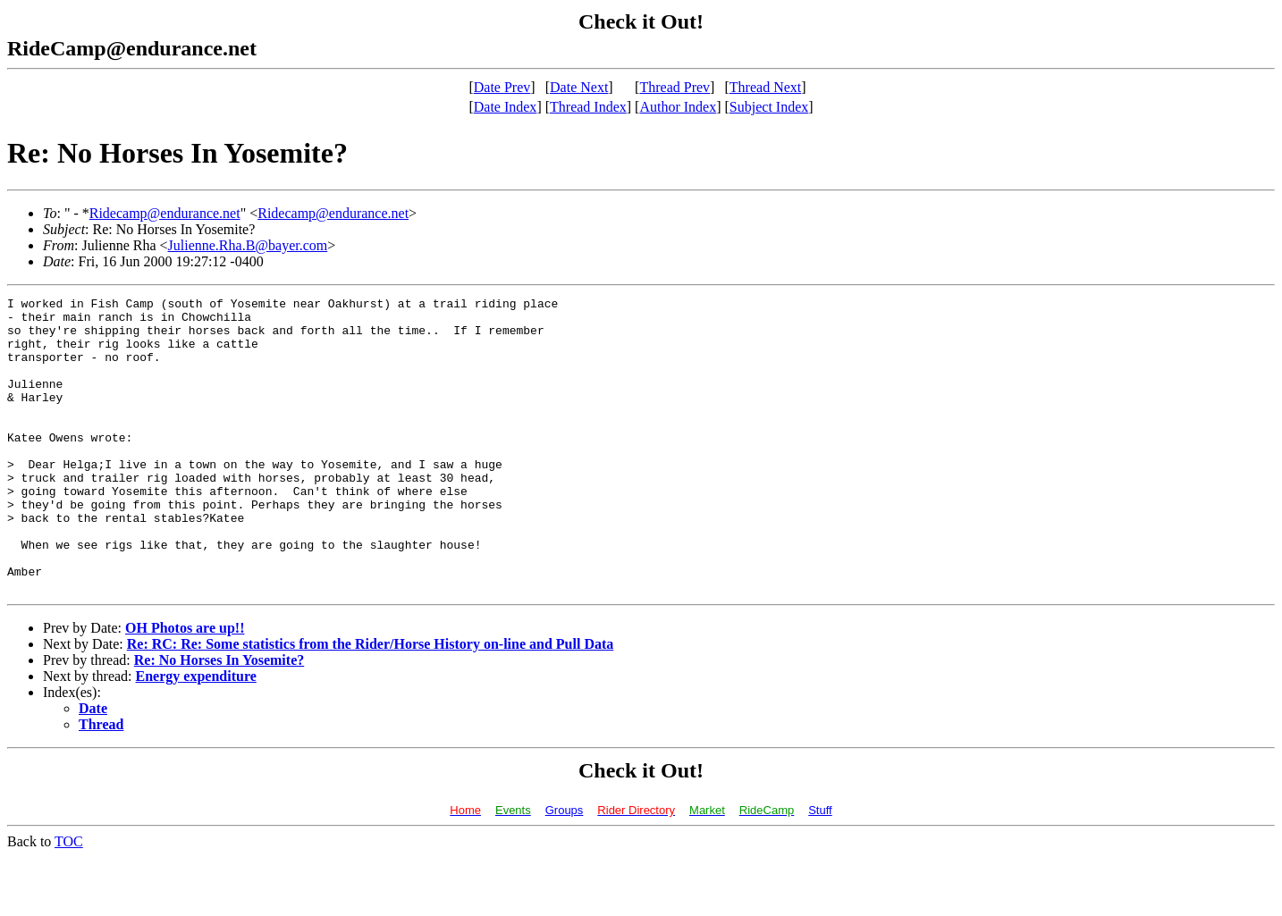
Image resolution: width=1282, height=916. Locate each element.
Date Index (505, 106)
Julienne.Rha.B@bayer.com (248, 245)
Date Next (579, 87)
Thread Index (588, 106)
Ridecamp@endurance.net (164, 213)
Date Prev (502, 87)
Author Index (677, 106)
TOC (69, 900)
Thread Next (765, 87)
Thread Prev (674, 87)
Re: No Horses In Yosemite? (219, 719)
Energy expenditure (196, 735)
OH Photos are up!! (184, 686)
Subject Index (769, 106)
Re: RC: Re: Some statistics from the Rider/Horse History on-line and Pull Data (370, 702)
